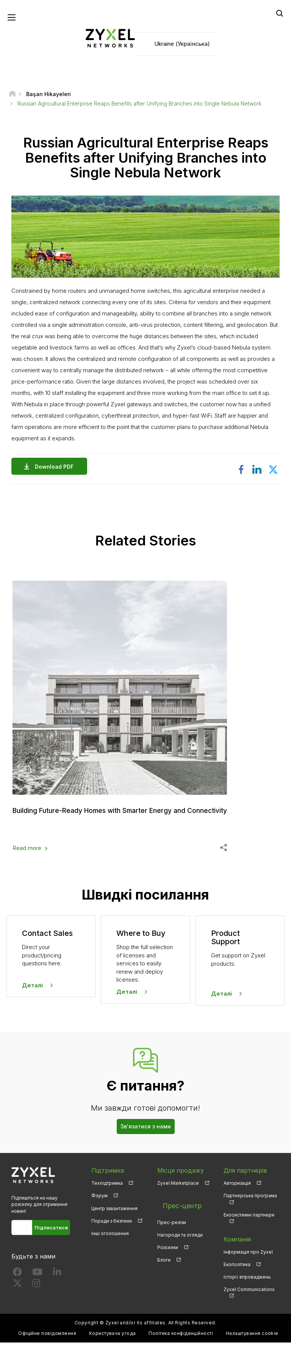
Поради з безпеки (111, 1250)
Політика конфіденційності (181, 1363)
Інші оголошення (110, 1263)
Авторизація (237, 1213)
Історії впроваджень (247, 1306)
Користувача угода (112, 1363)
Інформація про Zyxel (248, 1281)
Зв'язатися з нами (145, 1156)
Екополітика (237, 1294)
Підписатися (51, 1257)
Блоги (164, 1281)
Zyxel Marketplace (178, 1213)
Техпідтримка (107, 1213)
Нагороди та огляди (180, 1256)
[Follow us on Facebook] (17, 1303)
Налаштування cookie (252, 1363)
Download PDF (56, 470)
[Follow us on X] (17, 1314)
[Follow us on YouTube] (37, 1303)
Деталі (32, 1014)
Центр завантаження (114, 1238)
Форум (99, 1225)
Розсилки (167, 1268)
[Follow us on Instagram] (36, 1314)
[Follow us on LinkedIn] (57, 1303)
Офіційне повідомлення (47, 1363)
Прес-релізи (171, 1243)
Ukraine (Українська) (182, 45)
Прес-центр (175, 1231)
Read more (27, 877)
